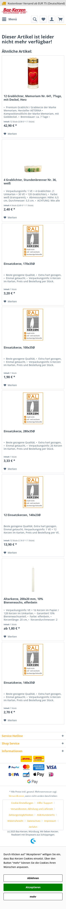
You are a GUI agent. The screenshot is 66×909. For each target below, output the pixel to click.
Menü (9, 18)
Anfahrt (33, 826)
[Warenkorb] (60, 19)
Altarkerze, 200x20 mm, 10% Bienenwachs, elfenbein (23, 600)
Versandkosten (16, 795)
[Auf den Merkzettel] (10, 134)
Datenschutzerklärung (43, 867)
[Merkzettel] (43, 19)
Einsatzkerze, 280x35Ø (19, 431)
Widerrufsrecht (15, 820)
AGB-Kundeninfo (46, 814)
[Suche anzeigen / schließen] (34, 19)
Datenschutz (33, 820)
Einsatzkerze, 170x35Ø (19, 264)
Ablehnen (33, 878)
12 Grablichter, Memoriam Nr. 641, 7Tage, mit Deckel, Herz (33, 98)
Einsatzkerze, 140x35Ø (19, 683)
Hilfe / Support (44, 802)
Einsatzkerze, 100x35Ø (19, 347)
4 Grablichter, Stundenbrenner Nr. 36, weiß (30, 181)
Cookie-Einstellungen (22, 802)
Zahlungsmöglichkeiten (21, 814)
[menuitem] (9, 19)
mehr (33, 896)
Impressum (50, 820)
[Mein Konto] (51, 19)
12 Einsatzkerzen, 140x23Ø (22, 515)
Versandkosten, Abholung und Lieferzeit (32, 808)
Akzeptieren (33, 887)
